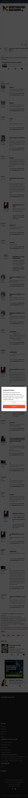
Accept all (14, 406)
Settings (14, 402)
